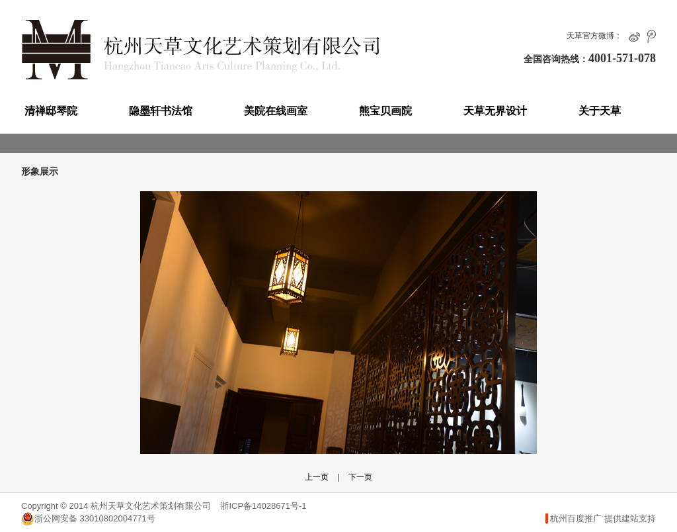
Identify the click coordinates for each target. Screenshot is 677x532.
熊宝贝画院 (385, 110)
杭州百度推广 (576, 518)
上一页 (317, 477)
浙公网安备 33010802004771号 (88, 518)
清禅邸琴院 (50, 110)
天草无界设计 (495, 110)
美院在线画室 (275, 110)
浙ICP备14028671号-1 (263, 506)
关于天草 (599, 110)
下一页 (360, 477)
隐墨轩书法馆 (160, 110)
